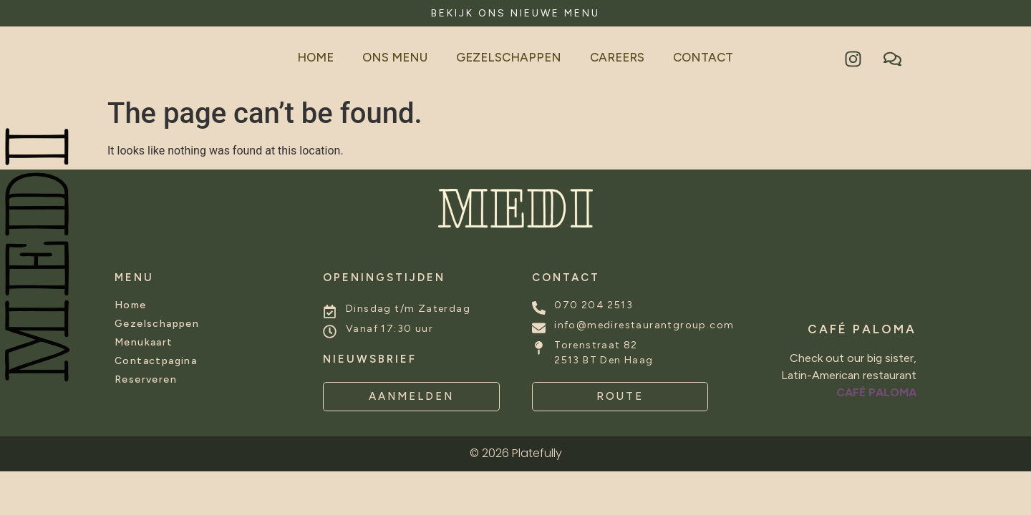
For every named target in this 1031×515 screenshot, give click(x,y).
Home (315, 57)
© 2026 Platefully (516, 453)
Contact (703, 57)
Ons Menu (394, 57)
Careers (617, 57)
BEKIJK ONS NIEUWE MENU (515, 13)
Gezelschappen (508, 57)
